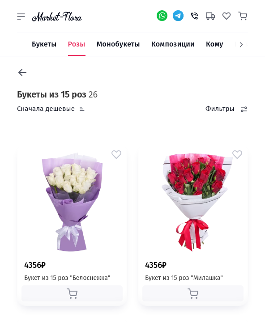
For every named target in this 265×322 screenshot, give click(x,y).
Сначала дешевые (46, 109)
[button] (21, 16)
